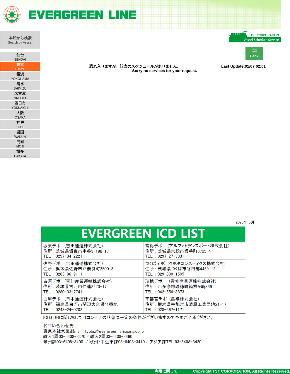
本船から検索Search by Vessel (20, 40)
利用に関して (166, 371)
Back (254, 56)
